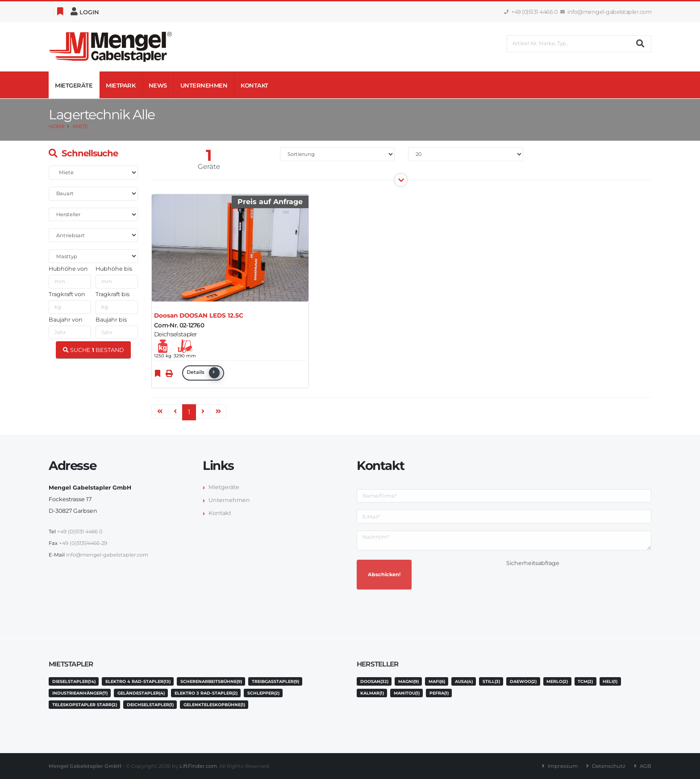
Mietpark (120, 85)
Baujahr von (66, 319)
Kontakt (254, 85)
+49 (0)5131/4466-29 (83, 543)
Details (203, 372)
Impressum (563, 766)
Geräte (209, 166)
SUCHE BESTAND (93, 350)
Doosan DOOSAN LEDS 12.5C (198, 315)
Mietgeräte (73, 85)
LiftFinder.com (198, 766)
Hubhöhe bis (114, 268)
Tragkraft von (67, 294)
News (158, 85)
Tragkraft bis (112, 294)
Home (57, 126)
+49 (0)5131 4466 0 (530, 11)
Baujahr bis (111, 319)
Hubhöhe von (68, 268)
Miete (80, 126)
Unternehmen (204, 85)
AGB (645, 766)
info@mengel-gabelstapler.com (606, 11)
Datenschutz (608, 766)
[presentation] (574, 586)
